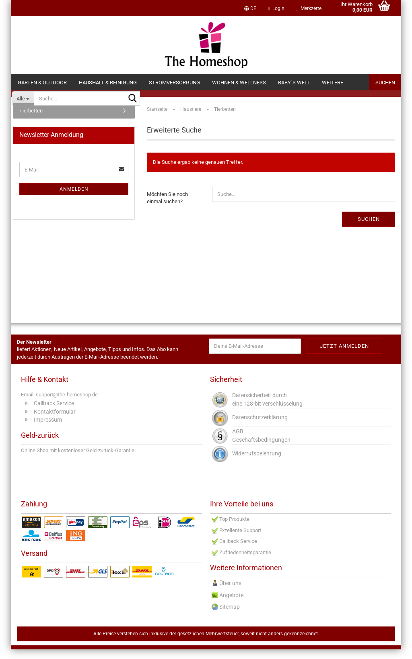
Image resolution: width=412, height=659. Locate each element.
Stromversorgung (174, 83)
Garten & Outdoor (42, 83)
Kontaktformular (55, 421)
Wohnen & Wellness (239, 83)
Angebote (231, 605)
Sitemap (229, 617)
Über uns (230, 593)
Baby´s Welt (294, 83)
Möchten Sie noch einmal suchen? (167, 207)
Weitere (332, 83)
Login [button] (276, 8)
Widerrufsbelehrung (256, 463)
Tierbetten (31, 120)
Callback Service (54, 413)
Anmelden (74, 199)
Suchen (385, 83)
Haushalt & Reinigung (108, 83)
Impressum (48, 429)
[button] (250, 8)
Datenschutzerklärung (260, 427)
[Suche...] (23, 98)
